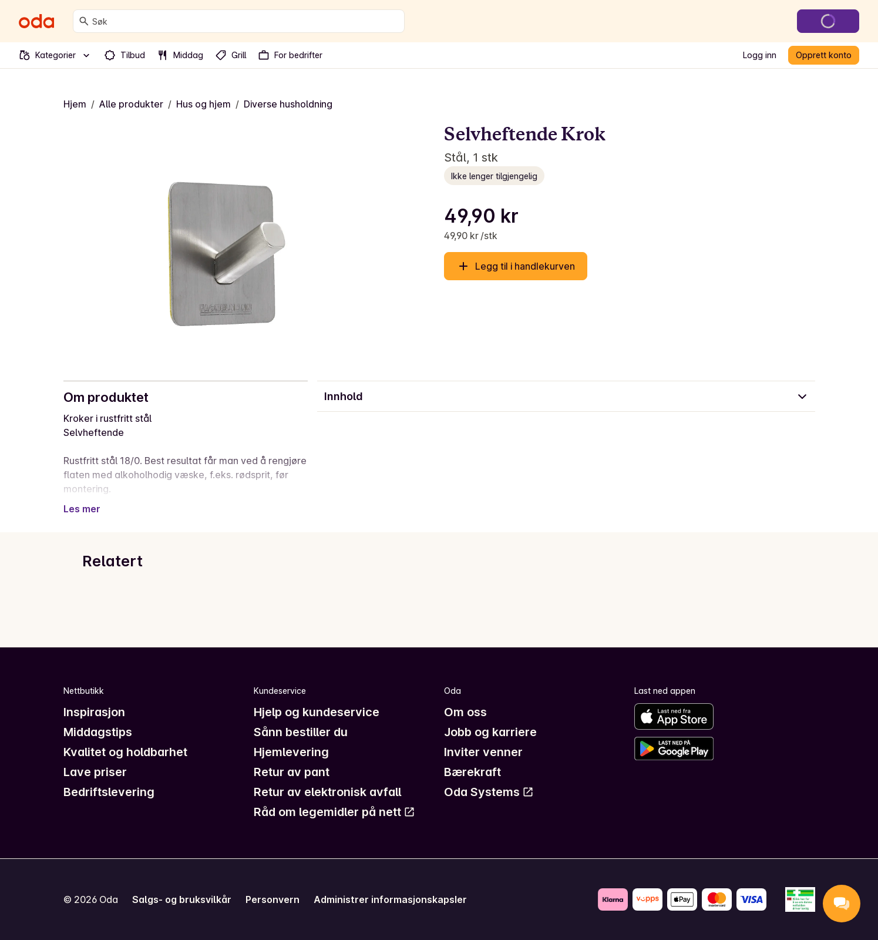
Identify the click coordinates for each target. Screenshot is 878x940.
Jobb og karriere (490, 732)
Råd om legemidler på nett (334, 812)
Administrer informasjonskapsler (390, 899)
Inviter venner (483, 752)
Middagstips (97, 732)
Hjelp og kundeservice (316, 712)
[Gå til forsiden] (36, 21)
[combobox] (245, 21)
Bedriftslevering (108, 792)
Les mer (81, 508)
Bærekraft (472, 772)
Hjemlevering (291, 752)
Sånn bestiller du (301, 732)
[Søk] (84, 21)
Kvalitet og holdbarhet (125, 752)
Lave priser (95, 772)
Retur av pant (291, 772)
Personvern (272, 899)
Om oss (465, 712)
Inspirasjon (94, 712)
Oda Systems (489, 792)
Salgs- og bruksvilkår (181, 899)
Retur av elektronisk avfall (327, 792)
